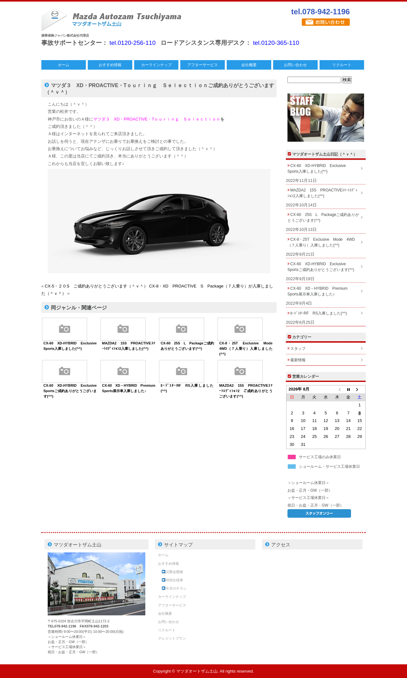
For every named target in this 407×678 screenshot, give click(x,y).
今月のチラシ (174, 588)
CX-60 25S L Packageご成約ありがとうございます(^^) (323, 217)
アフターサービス (202, 65)
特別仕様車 (172, 580)
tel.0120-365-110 (276, 42)
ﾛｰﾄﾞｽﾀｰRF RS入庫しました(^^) (318, 313)
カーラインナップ (156, 65)
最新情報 (298, 360)
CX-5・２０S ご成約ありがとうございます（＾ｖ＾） (96, 286)
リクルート (341, 65)
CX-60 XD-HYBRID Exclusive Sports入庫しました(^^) (318, 168)
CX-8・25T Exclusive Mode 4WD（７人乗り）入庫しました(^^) (247, 348)
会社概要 (249, 65)
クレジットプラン (172, 638)
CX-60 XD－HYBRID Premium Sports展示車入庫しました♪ (319, 291)
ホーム (63, 65)
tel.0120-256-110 (132, 42)
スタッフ (298, 348)
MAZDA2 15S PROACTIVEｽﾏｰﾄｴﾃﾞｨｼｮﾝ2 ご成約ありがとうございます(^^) (245, 391)
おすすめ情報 (110, 65)
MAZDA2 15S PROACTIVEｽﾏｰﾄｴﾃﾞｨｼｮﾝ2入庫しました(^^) (322, 193)
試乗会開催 (172, 572)
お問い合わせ (295, 65)
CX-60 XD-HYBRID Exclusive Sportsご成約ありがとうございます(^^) (72, 391)
